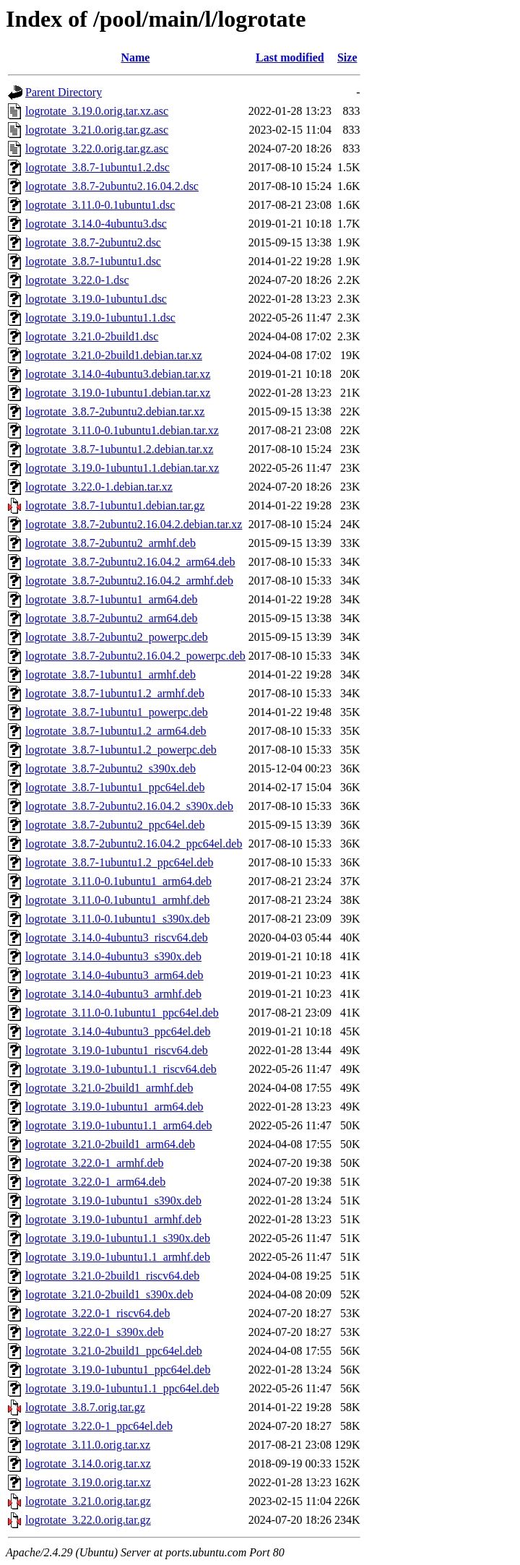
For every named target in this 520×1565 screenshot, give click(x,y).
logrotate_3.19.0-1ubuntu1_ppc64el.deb (117, 1369)
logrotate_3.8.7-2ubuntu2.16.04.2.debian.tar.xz (133, 524)
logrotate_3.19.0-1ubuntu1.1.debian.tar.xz (122, 468)
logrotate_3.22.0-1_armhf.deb (94, 1163)
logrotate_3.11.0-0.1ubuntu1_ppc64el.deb (122, 1012)
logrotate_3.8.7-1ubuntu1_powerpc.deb (116, 712)
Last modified (290, 57)
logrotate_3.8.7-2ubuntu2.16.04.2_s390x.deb (129, 806)
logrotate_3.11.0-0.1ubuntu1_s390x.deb (117, 919)
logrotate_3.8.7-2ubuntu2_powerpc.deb (116, 637)
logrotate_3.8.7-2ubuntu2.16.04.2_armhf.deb (129, 580)
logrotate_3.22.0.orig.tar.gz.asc (96, 148)
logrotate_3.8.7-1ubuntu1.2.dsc (97, 167)
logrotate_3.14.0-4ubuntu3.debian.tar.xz (117, 374)
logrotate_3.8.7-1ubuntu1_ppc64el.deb (114, 787)
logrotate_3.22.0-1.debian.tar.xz (99, 486)
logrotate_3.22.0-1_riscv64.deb (97, 1313)
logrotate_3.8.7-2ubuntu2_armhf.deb (110, 543)
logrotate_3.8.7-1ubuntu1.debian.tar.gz (114, 505)
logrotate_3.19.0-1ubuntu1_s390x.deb (113, 1200)
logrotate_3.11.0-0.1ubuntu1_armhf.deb (117, 900)
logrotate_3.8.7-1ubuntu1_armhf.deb (110, 674)
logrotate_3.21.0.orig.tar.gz (88, 1501)
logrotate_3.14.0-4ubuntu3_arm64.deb (114, 975)
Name (135, 57)
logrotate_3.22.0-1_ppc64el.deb (99, 1426)
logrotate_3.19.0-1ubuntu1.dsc (96, 299)
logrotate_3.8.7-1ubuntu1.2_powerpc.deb (121, 749)
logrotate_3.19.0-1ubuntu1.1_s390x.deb (117, 1238)
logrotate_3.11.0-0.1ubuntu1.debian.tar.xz (122, 430)
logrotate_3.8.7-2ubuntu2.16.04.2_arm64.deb (130, 562)
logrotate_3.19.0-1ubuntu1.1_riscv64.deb (121, 1069)
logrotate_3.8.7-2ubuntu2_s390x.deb (110, 768)
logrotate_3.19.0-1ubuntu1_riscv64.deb (116, 1050)
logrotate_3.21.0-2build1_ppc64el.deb (113, 1351)
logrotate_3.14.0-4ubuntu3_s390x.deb (113, 956)
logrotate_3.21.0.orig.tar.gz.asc (96, 130)
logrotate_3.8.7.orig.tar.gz (85, 1407)
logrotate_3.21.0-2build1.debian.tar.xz (113, 355)
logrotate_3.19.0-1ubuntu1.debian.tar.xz (117, 393)
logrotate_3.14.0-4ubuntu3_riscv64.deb (116, 937)
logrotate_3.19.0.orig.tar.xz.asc (96, 111)
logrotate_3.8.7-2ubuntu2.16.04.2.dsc (112, 186)
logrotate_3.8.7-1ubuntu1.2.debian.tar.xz (119, 449)
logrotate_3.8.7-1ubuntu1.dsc (93, 261)
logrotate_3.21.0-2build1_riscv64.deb (112, 1275)
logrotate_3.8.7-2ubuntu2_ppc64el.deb (114, 825)
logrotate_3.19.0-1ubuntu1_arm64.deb (114, 1106)
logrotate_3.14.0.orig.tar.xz (88, 1463)
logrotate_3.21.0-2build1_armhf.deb (109, 1088)
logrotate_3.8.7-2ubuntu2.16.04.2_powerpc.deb (135, 656)
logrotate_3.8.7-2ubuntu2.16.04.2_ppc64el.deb (133, 843)
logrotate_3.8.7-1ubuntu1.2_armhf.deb (114, 693)
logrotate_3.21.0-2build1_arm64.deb (110, 1144)
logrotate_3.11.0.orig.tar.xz (87, 1445)
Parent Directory (63, 92)
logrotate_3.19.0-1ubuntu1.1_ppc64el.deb (122, 1388)
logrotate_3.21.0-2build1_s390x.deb (109, 1294)
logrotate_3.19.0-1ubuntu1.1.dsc (100, 317)
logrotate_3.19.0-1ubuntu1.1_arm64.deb (118, 1125)
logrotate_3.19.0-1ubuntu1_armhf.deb (113, 1219)
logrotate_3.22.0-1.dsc (77, 280)
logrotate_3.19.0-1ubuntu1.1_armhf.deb (117, 1257)
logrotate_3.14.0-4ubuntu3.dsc (96, 223)
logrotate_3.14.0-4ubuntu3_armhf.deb (113, 994)
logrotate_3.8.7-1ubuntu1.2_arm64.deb (116, 731)
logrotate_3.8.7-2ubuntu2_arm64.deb (111, 618)
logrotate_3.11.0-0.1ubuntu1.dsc (100, 205)
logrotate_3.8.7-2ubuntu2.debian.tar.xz (114, 411)
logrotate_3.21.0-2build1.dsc (91, 336)
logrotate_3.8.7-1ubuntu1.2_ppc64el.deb (119, 862)
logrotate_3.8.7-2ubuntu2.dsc (93, 242)
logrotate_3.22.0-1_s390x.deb (94, 1332)
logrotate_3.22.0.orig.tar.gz (88, 1520)
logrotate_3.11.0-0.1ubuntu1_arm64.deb (118, 881)
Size (347, 57)
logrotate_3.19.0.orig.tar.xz (88, 1482)
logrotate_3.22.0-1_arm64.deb (95, 1182)
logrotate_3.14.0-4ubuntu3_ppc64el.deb (117, 1031)
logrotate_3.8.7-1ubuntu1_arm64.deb (111, 599)
